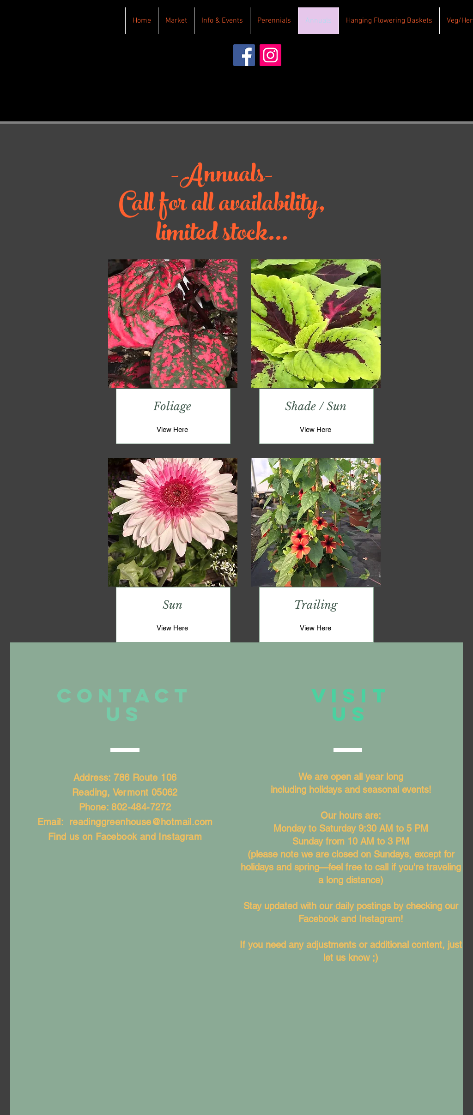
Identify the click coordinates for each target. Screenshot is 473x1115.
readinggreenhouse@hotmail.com (141, 821)
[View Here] (172, 429)
